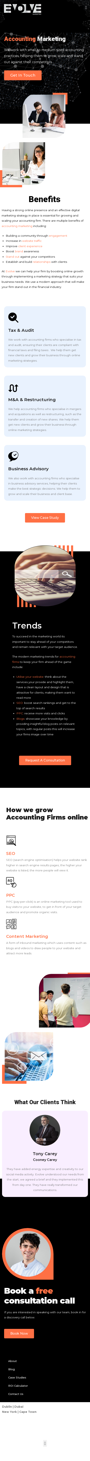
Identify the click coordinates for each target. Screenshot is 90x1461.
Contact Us (15, 1394)
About (12, 1361)
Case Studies (17, 1377)
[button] (86, 7)
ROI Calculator (18, 1385)
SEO (19, 702)
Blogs (20, 718)
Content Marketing (27, 936)
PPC (19, 713)
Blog (11, 1369)
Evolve (10, 271)
